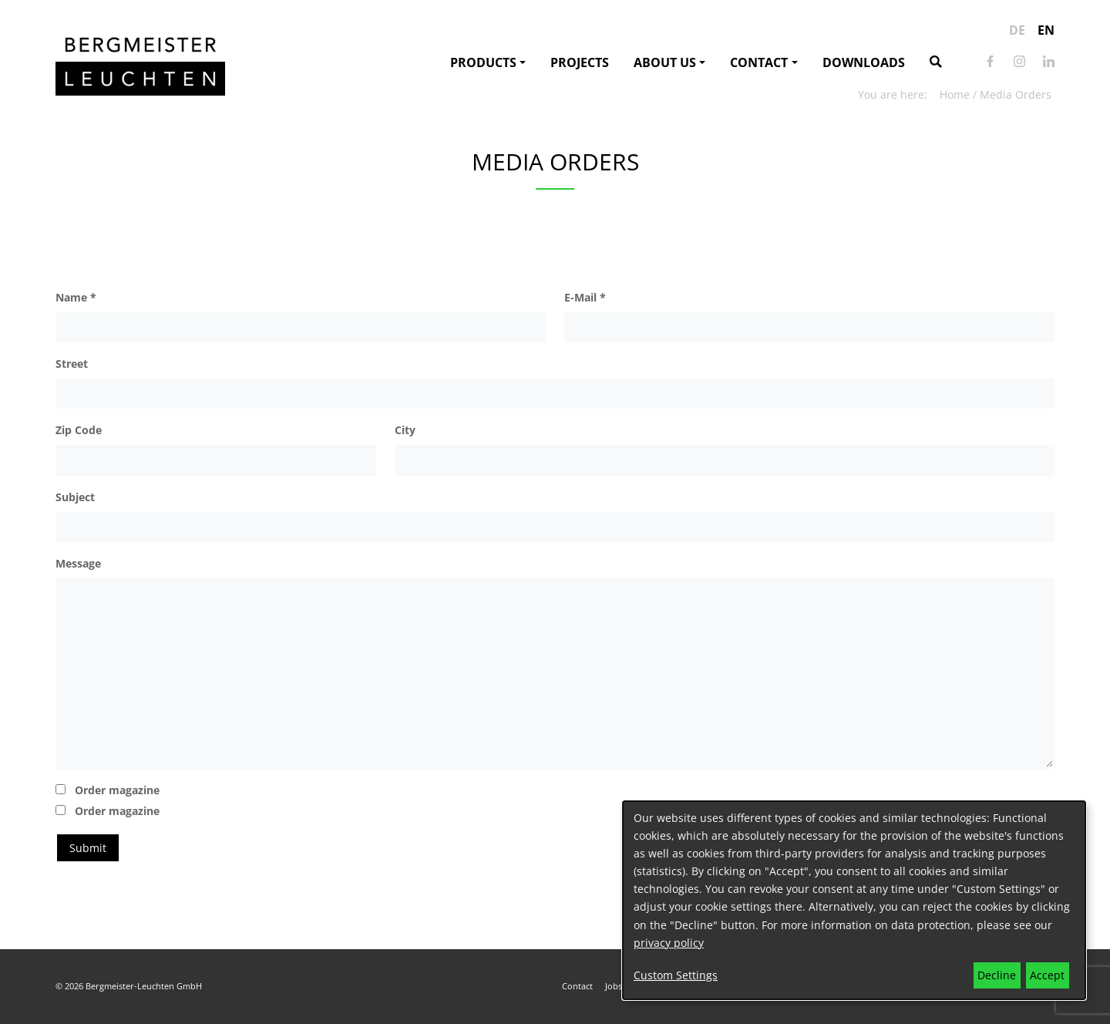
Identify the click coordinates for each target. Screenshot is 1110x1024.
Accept (1047, 975)
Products (483, 62)
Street (72, 363)
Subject (75, 497)
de (1017, 30)
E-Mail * (585, 297)
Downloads (863, 62)
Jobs (613, 986)
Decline (996, 975)
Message (78, 563)
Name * (76, 297)
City (405, 430)
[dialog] (854, 900)
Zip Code (79, 430)
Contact (759, 62)
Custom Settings (676, 975)
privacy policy (669, 942)
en (1046, 30)
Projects (579, 62)
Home (955, 94)
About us (665, 62)
